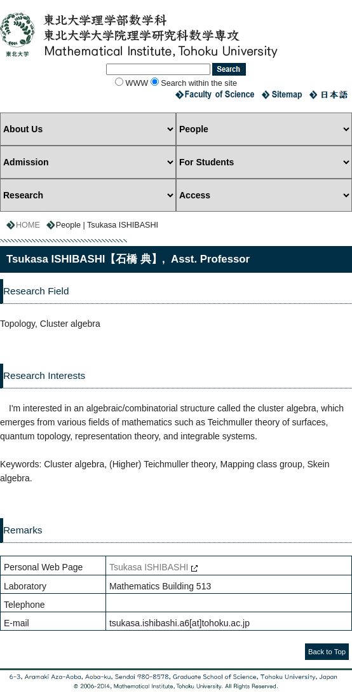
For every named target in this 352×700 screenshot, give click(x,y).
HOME (28, 225)
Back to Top (327, 651)
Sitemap (281, 95)
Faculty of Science (215, 95)
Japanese (330, 95)
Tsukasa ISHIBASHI (149, 567)
